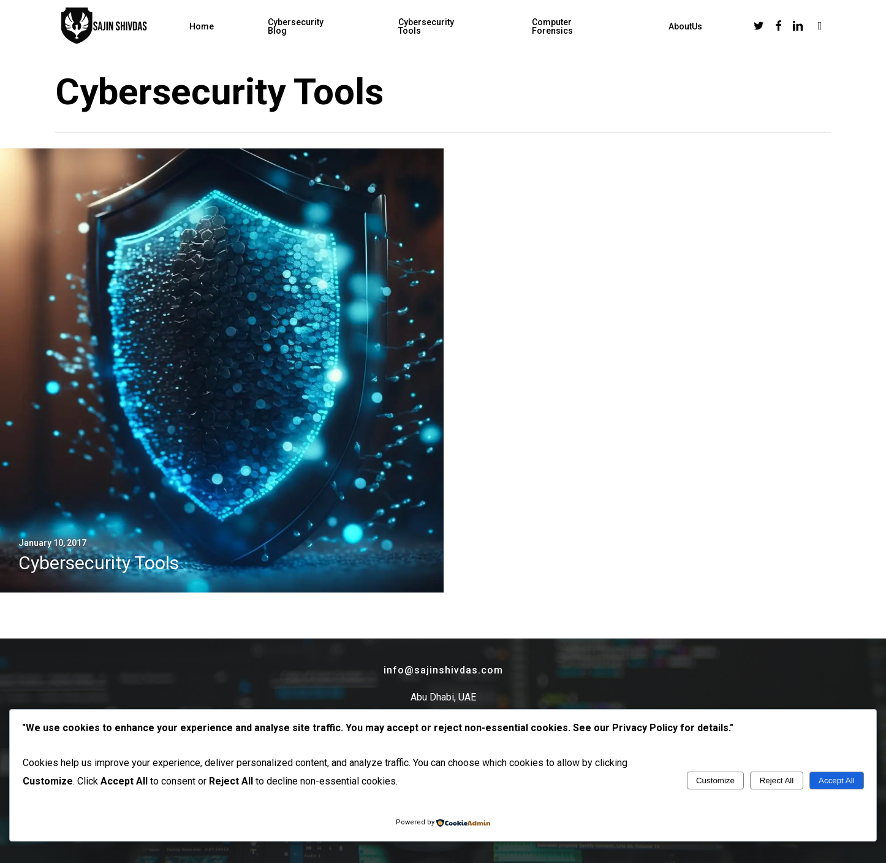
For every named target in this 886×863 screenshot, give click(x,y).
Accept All (837, 780)
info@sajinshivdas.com (443, 670)
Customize (715, 780)
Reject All (777, 780)
